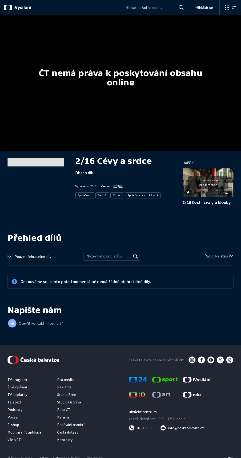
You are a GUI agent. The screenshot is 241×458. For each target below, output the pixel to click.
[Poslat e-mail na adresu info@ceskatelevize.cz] (182, 428)
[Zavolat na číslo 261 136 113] (142, 428)
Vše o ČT (14, 439)
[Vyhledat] (135, 256)
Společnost (85, 195)
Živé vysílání (17, 387)
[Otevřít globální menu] (230, 7)
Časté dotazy (67, 432)
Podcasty (15, 409)
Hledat (180, 9)
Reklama (64, 387)
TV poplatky (17, 394)
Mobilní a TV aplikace (24, 432)
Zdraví (117, 195)
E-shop (13, 424)
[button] (208, 184)
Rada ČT (63, 409)
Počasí (13, 417)
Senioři (102, 195)
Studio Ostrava (69, 402)
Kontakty (64, 439)
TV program (17, 379)
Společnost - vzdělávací (143, 195)
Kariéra (63, 417)
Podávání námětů (71, 424)
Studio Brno (66, 394)
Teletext (14, 402)
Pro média (65, 379)
